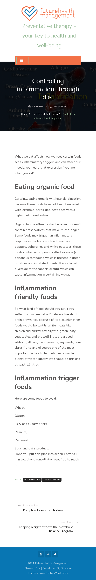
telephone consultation (37, 459)
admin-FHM (38, 106)
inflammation (32, 480)
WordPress (61, 573)
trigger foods (51, 480)
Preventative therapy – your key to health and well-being (49, 36)
